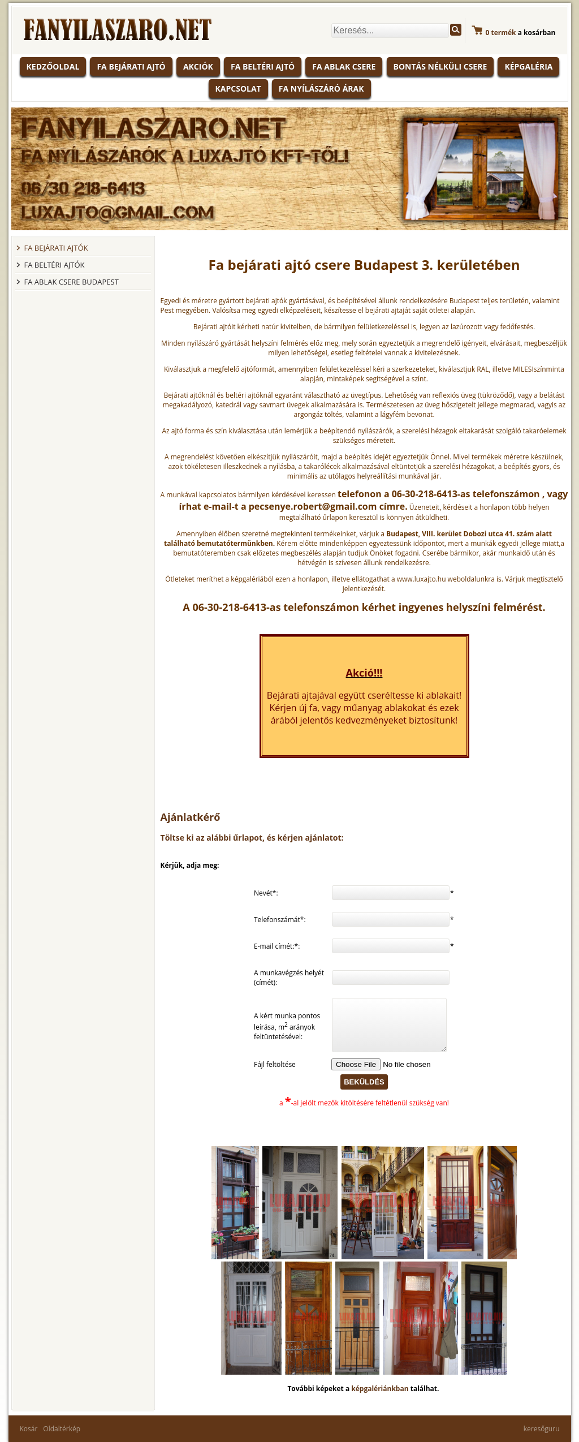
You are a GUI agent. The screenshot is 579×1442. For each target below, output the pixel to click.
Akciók (198, 66)
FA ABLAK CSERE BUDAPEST (71, 282)
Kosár (29, 1429)
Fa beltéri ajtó (263, 66)
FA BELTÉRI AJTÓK (54, 265)
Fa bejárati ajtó (131, 66)
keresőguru (542, 1429)
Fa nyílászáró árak (321, 88)
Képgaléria (528, 66)
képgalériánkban (380, 1388)
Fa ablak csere (343, 66)
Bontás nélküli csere (440, 66)
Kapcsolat (238, 88)
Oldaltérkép (61, 1429)
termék (501, 32)
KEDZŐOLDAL (53, 66)
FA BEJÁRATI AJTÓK (56, 248)
